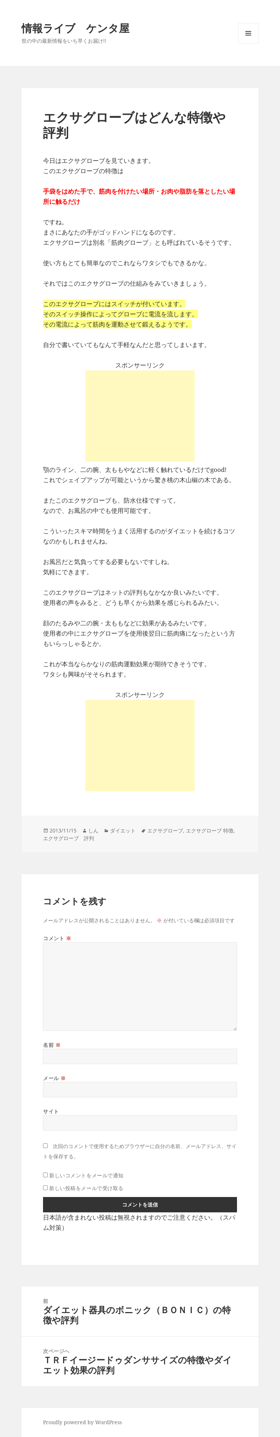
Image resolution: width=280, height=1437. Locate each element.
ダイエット (123, 830)
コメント (57, 938)
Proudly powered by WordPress (82, 1422)
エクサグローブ (165, 830)
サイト (51, 1111)
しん (93, 830)
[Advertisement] (140, 416)
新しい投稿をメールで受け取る (86, 1188)
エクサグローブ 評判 (68, 838)
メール (54, 1078)
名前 (52, 1044)
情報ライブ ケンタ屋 (75, 28)
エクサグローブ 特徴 (209, 830)
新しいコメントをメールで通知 (86, 1175)
